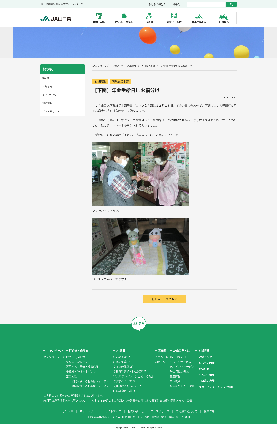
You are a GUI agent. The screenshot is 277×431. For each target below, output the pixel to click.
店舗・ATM (99, 22)
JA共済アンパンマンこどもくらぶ (133, 376)
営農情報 (175, 376)
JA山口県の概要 (179, 371)
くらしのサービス (180, 361)
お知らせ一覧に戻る (165, 299)
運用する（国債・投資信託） (83, 366)
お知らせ (118, 65)
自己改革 (175, 381)
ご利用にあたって (186, 411)
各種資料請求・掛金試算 (128, 371)
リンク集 (67, 411)
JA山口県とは (199, 22)
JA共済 (149, 22)
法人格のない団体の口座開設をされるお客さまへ (73, 395)
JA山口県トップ (100, 65)
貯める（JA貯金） (77, 357)
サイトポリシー (89, 411)
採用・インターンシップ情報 (216, 387)
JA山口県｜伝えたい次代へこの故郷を (55, 18)
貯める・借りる (124, 22)
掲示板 (46, 78)
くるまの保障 (121, 366)
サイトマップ (113, 411)
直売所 (162, 350)
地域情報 (224, 22)
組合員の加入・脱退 (182, 386)
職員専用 (209, 411)
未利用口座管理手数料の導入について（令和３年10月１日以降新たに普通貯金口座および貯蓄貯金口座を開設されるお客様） (119, 400)
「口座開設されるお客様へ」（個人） (89, 381)
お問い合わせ (136, 411)
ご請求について (122, 381)
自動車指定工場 (122, 390)
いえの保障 (120, 361)
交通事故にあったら (125, 386)
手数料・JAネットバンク (81, 371)
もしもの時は (207, 362)
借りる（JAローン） (78, 361)
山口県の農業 (207, 380)
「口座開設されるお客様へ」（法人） (89, 386)
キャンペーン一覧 (54, 357)
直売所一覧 (162, 357)
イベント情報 (207, 374)
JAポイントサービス (182, 366)
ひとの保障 (120, 357)
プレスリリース (51, 111)
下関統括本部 (148, 65)
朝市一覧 (160, 361)
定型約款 (71, 376)
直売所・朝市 (174, 22)
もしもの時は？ (157, 4)
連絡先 (176, 4)
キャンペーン (49, 94)
